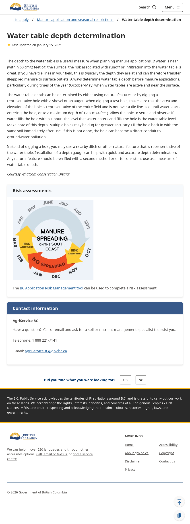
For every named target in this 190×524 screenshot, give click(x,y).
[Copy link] (179, 515)
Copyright (166, 453)
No (140, 379)
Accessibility (168, 445)
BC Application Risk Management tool (51, 288)
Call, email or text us (51, 454)
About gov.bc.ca (137, 453)
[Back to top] (179, 501)
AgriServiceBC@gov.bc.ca (46, 351)
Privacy (130, 469)
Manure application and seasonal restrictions (75, 19)
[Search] (148, 7)
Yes (125, 379)
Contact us (167, 461)
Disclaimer (133, 461)
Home (129, 445)
